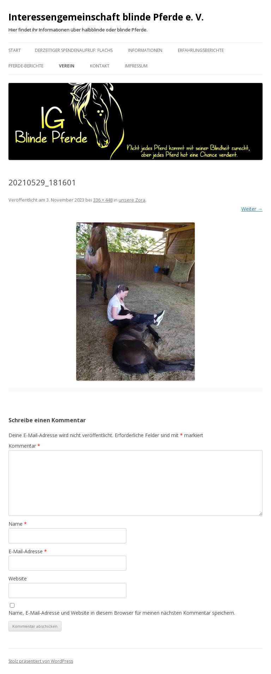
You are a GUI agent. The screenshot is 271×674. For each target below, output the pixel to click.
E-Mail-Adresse (27, 551)
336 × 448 (103, 200)
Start (14, 50)
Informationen (145, 50)
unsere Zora (132, 200)
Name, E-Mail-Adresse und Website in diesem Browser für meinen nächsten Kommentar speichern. (121, 612)
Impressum (136, 66)
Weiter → (252, 208)
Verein (66, 66)
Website (17, 578)
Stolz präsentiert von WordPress (40, 661)
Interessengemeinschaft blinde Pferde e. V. (106, 17)
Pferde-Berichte (25, 66)
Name (17, 523)
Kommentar (24, 445)
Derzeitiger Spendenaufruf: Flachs (74, 50)
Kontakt (99, 66)
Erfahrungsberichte (201, 50)
